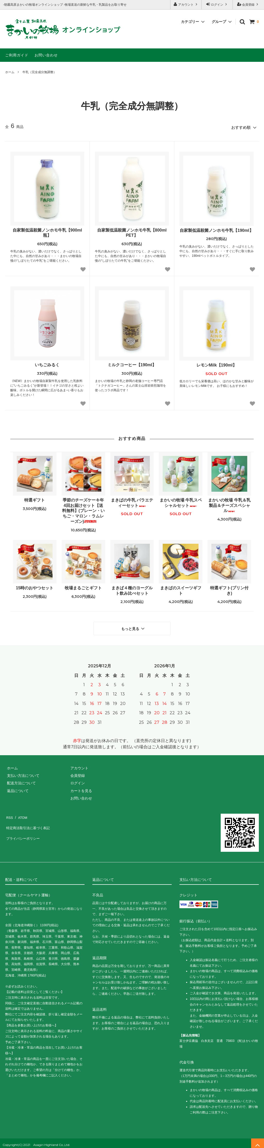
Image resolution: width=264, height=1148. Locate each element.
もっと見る (133, 626)
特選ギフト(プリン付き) (229, 589)
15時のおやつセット (35, 586)
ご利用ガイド (16, 55)
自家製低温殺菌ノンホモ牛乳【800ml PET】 (132, 231)
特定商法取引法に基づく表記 (28, 820)
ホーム (9, 72)
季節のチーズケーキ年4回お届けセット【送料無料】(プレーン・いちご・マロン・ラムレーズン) (83, 509)
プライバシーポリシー (23, 828)
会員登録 (248, 4)
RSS (9, 813)
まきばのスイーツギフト (180, 589)
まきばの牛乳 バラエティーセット (132, 501)
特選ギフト (34, 498)
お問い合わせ (46, 55)
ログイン (217, 4)
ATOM (20, 813)
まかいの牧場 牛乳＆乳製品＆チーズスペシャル (229, 504)
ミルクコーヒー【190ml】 (132, 363)
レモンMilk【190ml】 (216, 363)
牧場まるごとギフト (83, 586)
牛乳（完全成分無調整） (39, 72)
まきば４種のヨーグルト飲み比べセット (132, 589)
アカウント (186, 4)
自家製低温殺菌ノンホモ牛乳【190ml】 (216, 228)
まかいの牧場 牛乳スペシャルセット (181, 501)
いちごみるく (47, 363)
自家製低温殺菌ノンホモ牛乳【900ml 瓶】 (47, 231)
